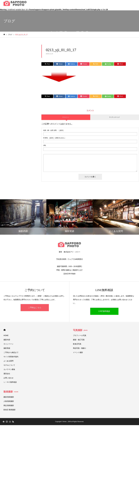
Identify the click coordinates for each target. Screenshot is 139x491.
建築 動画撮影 (9, 397)
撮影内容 (7, 340)
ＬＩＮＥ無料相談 (10, 382)
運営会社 (7, 374)
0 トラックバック (114, 117)
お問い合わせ (8, 378)
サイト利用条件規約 (11, 357)
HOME (5, 330)
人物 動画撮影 (9, 401)
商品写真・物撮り (79, 348)
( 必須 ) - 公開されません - (54, 138)
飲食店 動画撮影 (10, 410)
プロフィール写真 (79, 335)
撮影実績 (7, 348)
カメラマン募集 (9, 369)
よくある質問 (8, 361)
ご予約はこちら (34, 308)
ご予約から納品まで (11, 352)
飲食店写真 (77, 344)
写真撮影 (80, 330)
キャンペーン (8, 344)
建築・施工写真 (79, 340)
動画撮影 (11, 391)
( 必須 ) (53, 130)
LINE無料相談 (104, 311)
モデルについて (9, 365)
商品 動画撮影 (9, 405)
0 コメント (66, 117)
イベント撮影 (78, 352)
